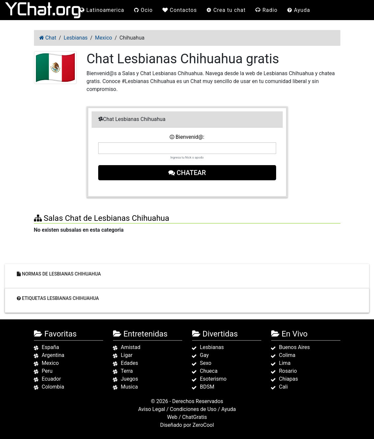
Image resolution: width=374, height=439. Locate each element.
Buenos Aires (294, 347)
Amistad (131, 347)
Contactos (179, 10)
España (50, 347)
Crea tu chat (226, 10)
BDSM (207, 387)
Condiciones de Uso (193, 409)
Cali (283, 387)
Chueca (209, 371)
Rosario (288, 371)
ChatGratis (194, 417)
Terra (127, 371)
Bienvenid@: (187, 137)
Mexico (50, 363)
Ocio (143, 10)
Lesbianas (212, 347)
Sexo (206, 363)
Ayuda (298, 10)
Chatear (187, 173)
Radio (266, 10)
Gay (204, 355)
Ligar (127, 355)
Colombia (53, 387)
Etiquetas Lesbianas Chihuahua (58, 298)
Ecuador (51, 379)
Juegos (129, 379)
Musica (129, 387)
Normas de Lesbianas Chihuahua (59, 273)
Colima (287, 355)
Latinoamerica (102, 10)
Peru (47, 371)
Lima (285, 363)
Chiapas (288, 379)
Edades (129, 363)
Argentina (53, 355)
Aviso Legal (151, 409)
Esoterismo (213, 379)
